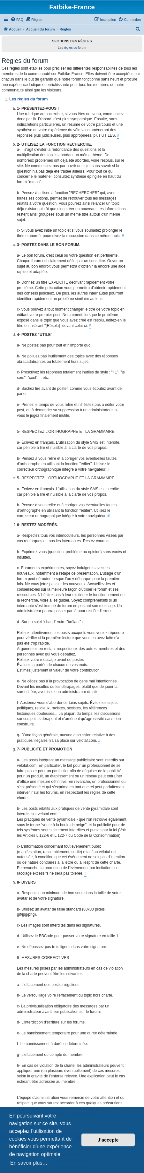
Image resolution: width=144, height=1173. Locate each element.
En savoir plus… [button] (29, 1163)
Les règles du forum (72, 47)
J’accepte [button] (108, 1140)
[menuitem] (17, 19)
